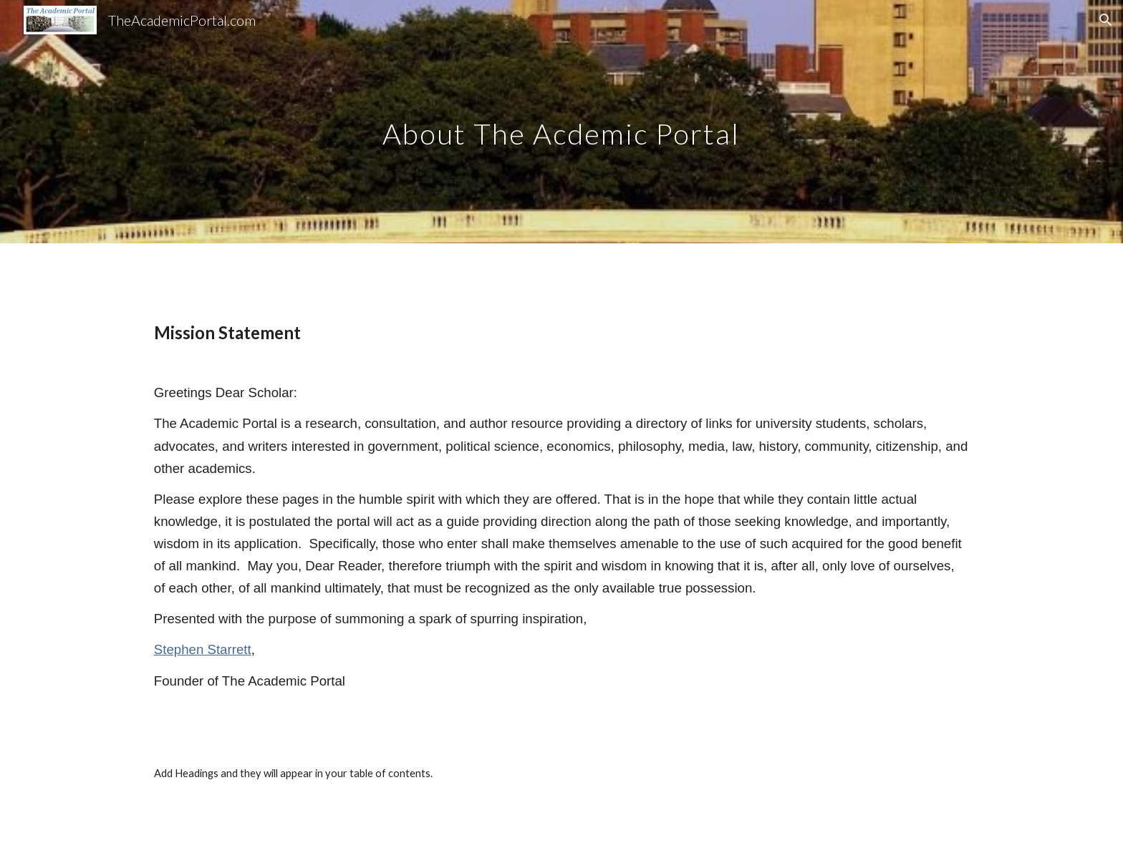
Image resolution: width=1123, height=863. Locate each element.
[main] (561, 121)
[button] (1106, 20)
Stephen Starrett (202, 649)
